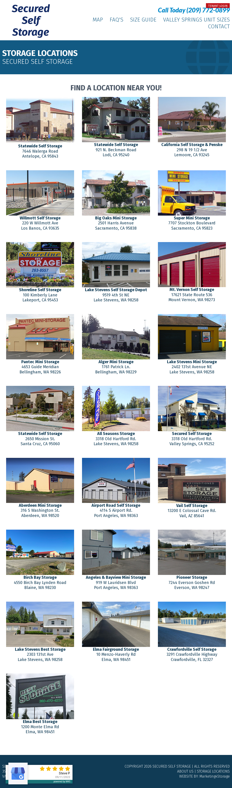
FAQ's (116, 20)
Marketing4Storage (214, 776)
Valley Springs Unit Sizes (196, 20)
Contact (219, 26)
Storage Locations (213, 771)
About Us (185, 771)
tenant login (217, 5)
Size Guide (143, 20)
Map (98, 20)
